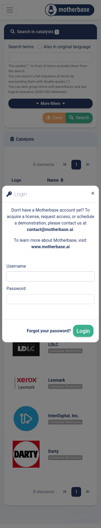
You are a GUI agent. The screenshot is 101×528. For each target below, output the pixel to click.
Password (16, 288)
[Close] (93, 193)
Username (16, 266)
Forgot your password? (49, 330)
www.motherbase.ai (50, 246)
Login (83, 331)
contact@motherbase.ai (50, 229)
